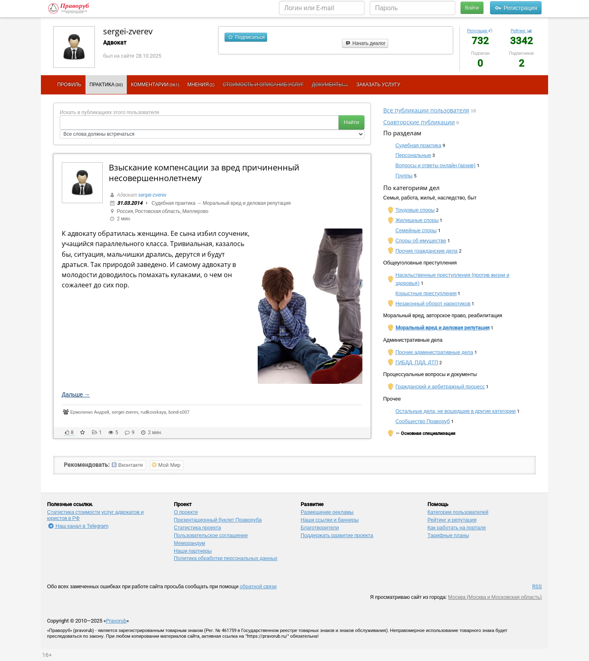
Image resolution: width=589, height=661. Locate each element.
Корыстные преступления (426, 293)
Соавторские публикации (419, 122)
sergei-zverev (128, 31)
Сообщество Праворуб (423, 421)
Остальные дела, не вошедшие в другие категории (456, 411)
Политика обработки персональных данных (225, 558)
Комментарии (155, 84)
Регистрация (516, 7)
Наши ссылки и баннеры (330, 520)
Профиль (69, 84)
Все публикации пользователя (426, 110)
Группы (404, 176)
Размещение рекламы (327, 512)
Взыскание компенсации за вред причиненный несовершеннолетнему (204, 172)
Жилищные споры (417, 220)
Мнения (200, 84)
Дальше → (76, 394)
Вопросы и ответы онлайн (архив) (436, 165)
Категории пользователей (457, 512)
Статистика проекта (197, 527)
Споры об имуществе (421, 241)
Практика (106, 84)
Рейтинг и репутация (452, 520)
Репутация (480, 31)
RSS (537, 586)
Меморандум (189, 543)
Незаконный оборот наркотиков (433, 303)
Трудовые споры (415, 210)
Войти (472, 8)
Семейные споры (416, 230)
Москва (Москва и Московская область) (495, 597)
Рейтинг (521, 31)
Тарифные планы (448, 535)
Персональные (413, 155)
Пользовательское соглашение (211, 535)
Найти (351, 122)
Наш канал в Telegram (77, 526)
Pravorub (116, 621)
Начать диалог (365, 43)
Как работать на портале (456, 527)
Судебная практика (174, 203)
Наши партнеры (193, 551)
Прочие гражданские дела (427, 251)
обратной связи (258, 586)
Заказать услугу (378, 84)
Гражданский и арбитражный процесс (440, 386)
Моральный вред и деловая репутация (247, 203)
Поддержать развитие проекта (337, 535)
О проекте (186, 512)
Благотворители (320, 527)
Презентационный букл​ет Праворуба (218, 520)
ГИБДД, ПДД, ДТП (417, 362)
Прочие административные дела (434, 352)
